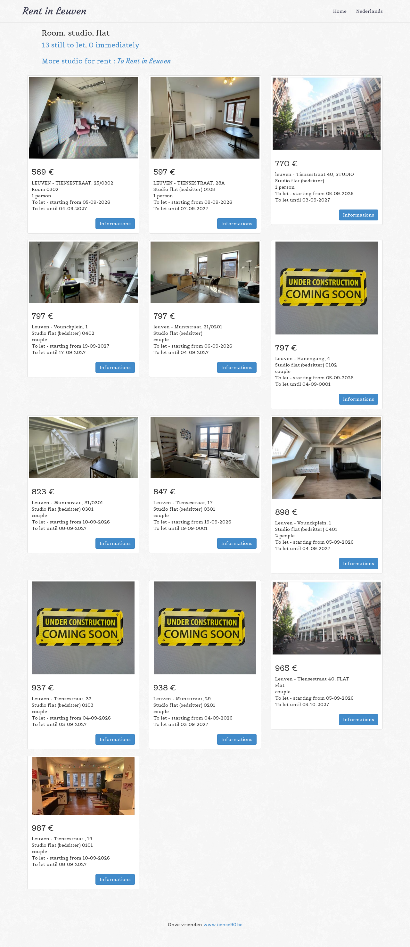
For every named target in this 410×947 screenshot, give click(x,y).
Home (340, 11)
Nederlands (369, 11)
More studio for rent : (79, 61)
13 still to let (63, 45)
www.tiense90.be (222, 924)
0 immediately (114, 45)
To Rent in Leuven (144, 61)
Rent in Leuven (54, 11)
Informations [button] (115, 223)
